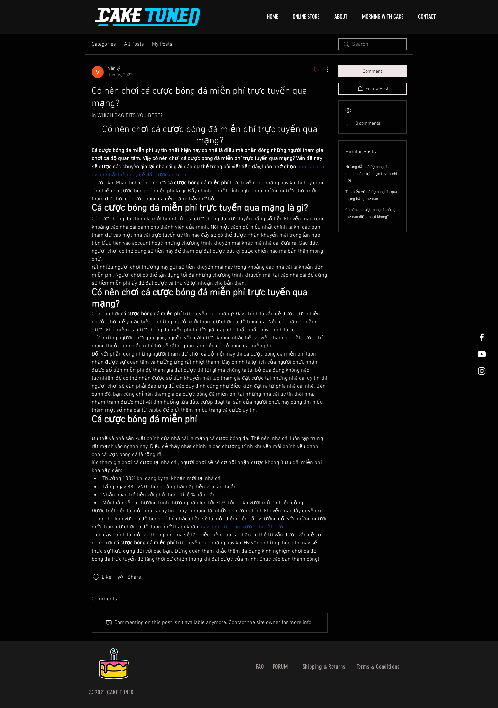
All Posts (134, 44)
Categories (104, 44)
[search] (372, 44)
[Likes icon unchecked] (96, 577)
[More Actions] (323, 69)
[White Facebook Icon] (482, 337)
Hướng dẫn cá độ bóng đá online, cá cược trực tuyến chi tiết (371, 174)
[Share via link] (129, 577)
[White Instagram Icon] (482, 371)
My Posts (162, 44)
